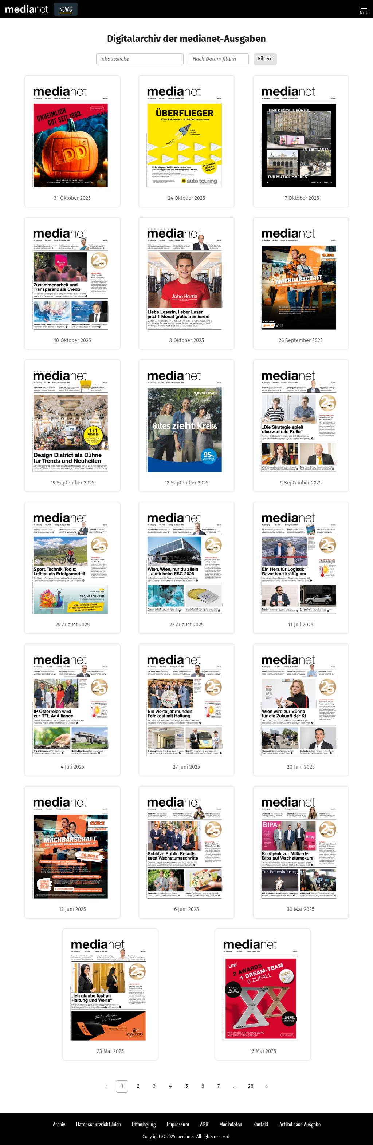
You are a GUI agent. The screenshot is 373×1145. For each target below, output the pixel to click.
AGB (204, 1124)
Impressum (178, 1124)
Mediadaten (230, 1124)
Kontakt (260, 1124)
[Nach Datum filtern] (219, 59)
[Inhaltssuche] (140, 59)
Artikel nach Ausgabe (300, 1124)
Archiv (59, 1124)
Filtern (265, 59)
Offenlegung (144, 1124)
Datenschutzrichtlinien (98, 1124)
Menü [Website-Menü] (364, 8)
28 (251, 1086)
